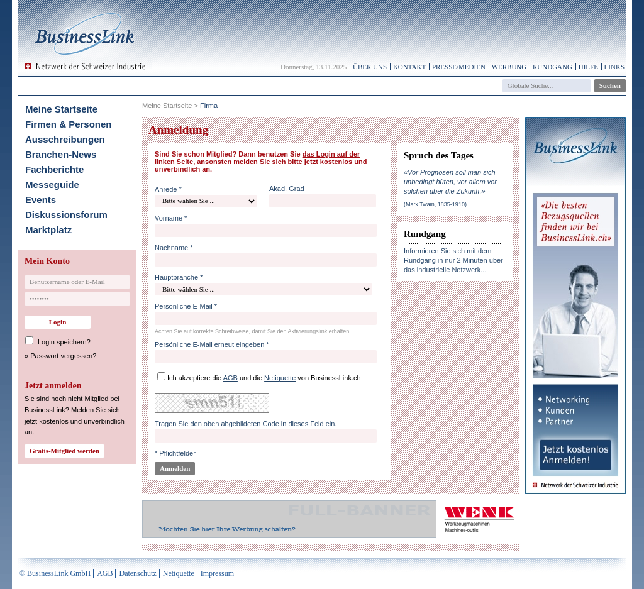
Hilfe (588, 66)
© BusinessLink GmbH (55, 573)
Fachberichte (54, 169)
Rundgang (552, 66)
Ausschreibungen (65, 139)
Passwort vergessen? (63, 356)
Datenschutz (137, 573)
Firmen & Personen (68, 124)
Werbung (509, 66)
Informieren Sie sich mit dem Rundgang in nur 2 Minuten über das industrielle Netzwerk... (453, 260)
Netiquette (178, 573)
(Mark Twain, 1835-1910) (435, 204)
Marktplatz (48, 229)
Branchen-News (60, 154)
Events (40, 199)
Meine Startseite (61, 109)
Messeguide (52, 184)
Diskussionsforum (66, 214)
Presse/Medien (459, 66)
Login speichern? (64, 342)
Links (614, 66)
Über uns (370, 66)
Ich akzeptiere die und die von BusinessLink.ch (264, 378)
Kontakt (409, 66)
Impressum (217, 573)
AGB (105, 573)
